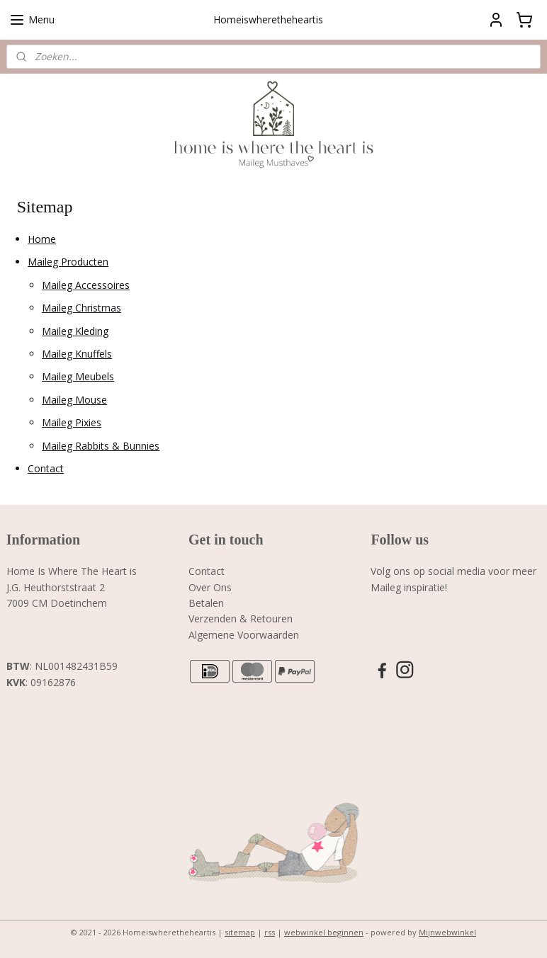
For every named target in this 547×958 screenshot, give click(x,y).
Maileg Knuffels (77, 353)
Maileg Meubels (78, 376)
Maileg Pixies (71, 422)
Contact (46, 468)
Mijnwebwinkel (447, 932)
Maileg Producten (68, 261)
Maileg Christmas (81, 307)
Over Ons (210, 587)
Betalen (206, 603)
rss (269, 932)
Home (42, 239)
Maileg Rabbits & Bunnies (100, 445)
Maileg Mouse (74, 399)
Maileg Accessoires (86, 285)
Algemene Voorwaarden (243, 634)
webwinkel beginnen (323, 932)
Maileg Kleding (75, 330)
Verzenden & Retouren (240, 618)
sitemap (240, 932)
